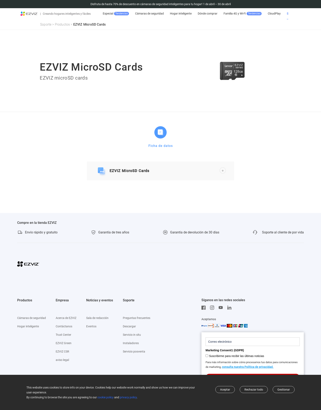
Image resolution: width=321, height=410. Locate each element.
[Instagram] (213, 308)
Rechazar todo (253, 389)
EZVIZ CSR (62, 351)
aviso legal (62, 360)
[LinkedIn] (230, 308)
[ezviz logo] (29, 13)
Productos (62, 24)
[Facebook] (204, 308)
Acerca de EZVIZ (66, 318)
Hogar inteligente (192, 13)
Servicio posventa (134, 351)
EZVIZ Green (63, 343)
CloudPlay (285, 13)
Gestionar (283, 389)
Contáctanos (64, 326)
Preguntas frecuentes (136, 318)
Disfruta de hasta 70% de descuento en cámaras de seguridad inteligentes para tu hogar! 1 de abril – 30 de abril (160, 4)
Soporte (45, 24)
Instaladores (131, 343)
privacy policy (128, 397)
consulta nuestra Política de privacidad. (248, 366)
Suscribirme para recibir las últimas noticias (236, 356)
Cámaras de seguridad (161, 13)
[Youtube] (222, 308)
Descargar (129, 326)
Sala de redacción (97, 318)
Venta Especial (123, 13)
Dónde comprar (219, 13)
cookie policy (105, 397)
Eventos (91, 326)
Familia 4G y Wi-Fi (254, 13)
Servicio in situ (132, 334)
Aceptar (225, 389)
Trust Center (63, 334)
